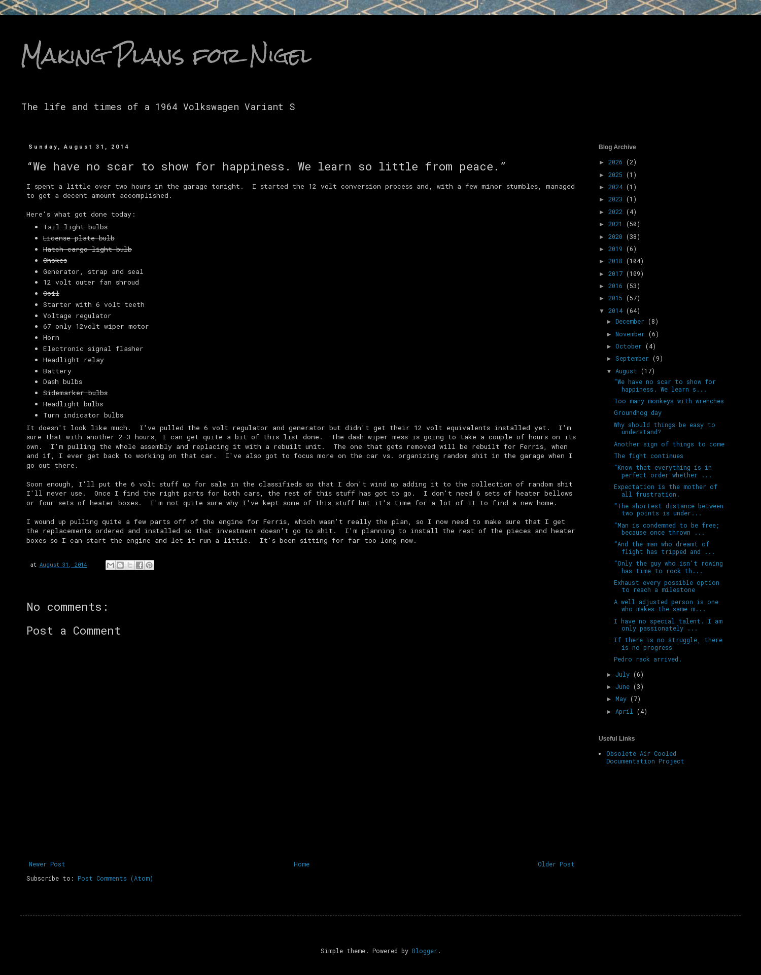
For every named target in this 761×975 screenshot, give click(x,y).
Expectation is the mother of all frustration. (665, 490)
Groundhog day (638, 412)
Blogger (424, 951)
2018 (617, 261)
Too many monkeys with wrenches (669, 401)
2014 (617, 310)
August (628, 371)
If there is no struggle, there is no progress (668, 643)
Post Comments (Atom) (115, 878)
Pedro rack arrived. (648, 659)
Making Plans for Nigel (166, 55)
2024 (617, 187)
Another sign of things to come (669, 444)
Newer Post (47, 864)
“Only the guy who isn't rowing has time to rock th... (668, 566)
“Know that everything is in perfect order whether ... (663, 470)
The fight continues (648, 455)
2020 (617, 236)
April (626, 711)
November (631, 334)
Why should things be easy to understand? (664, 428)
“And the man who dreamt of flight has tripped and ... (664, 547)
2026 (617, 162)
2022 (617, 211)
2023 (617, 199)
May (622, 698)
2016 (617, 286)
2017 (617, 273)
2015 (617, 298)
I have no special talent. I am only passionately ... (668, 624)
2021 (617, 224)
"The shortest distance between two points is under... (668, 509)
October (630, 346)
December (631, 321)
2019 (617, 249)
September (633, 358)
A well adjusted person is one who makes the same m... (666, 605)
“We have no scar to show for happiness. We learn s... (665, 385)
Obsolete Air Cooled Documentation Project (645, 756)
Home (301, 864)
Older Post (556, 864)
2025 (617, 174)
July (624, 674)
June (624, 686)
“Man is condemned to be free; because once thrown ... (666, 528)
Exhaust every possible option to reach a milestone (666, 586)
